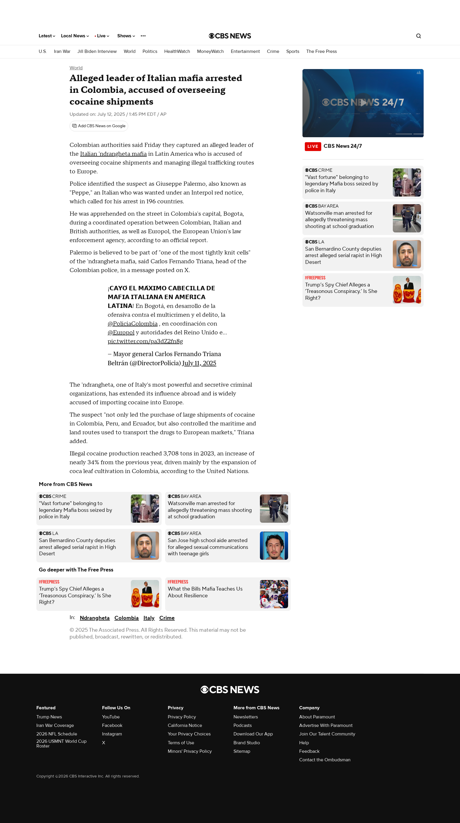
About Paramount (317, 717)
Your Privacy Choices (189, 734)
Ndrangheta (95, 618)
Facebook (112, 725)
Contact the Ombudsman (325, 759)
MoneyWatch (210, 51)
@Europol (121, 332)
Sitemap (242, 751)
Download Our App (253, 734)
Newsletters (246, 717)
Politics (150, 51)
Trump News (49, 717)
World (130, 51)
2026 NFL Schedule (56, 734)
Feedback (309, 751)
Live (103, 36)
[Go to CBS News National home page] (230, 36)
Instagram (112, 734)
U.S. (43, 51)
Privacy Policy (182, 717)
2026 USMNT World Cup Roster (61, 743)
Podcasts (243, 725)
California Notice (185, 725)
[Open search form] (418, 35)
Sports (292, 51)
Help (304, 742)
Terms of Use (181, 742)
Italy (149, 618)
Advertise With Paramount (326, 725)
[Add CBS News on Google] (99, 126)
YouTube (111, 717)
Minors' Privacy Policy (190, 751)
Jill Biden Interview (97, 51)
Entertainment (245, 51)
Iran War (62, 51)
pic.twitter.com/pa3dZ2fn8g (145, 341)
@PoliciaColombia (133, 324)
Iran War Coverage (55, 725)
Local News (75, 35)
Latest (47, 35)
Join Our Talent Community (327, 734)
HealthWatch (177, 51)
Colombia (126, 618)
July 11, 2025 (199, 363)
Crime (273, 51)
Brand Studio (247, 742)
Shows (126, 35)
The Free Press (321, 51)
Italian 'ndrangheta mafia (113, 154)
